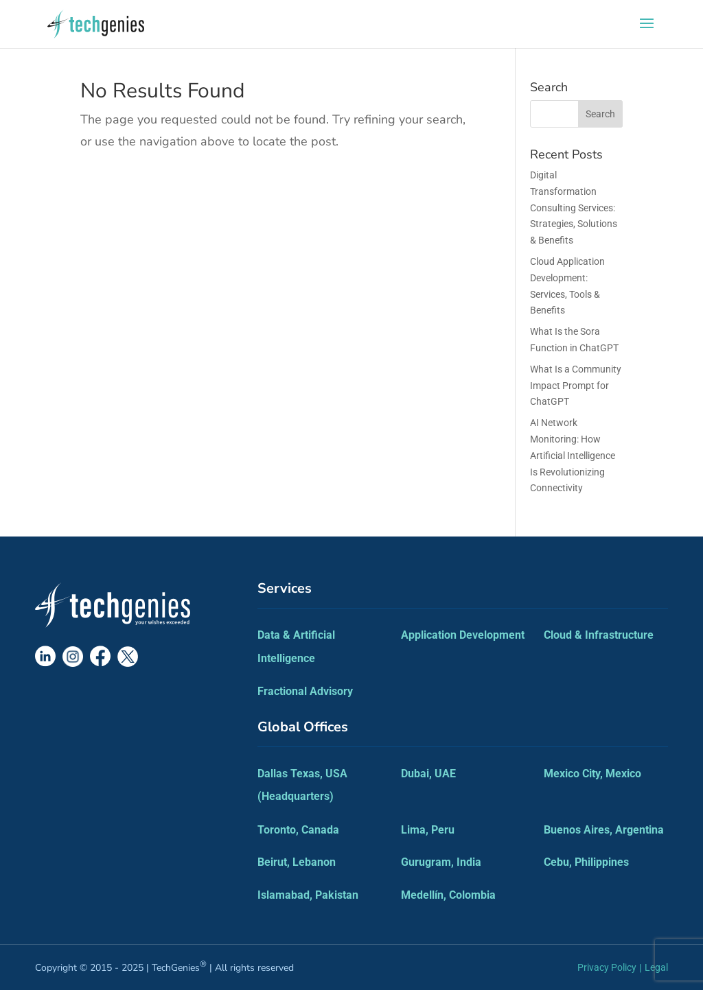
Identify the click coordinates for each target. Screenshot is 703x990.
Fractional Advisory (305, 691)
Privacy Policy (606, 967)
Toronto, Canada (298, 829)
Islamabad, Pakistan (307, 894)
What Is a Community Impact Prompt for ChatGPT (575, 386)
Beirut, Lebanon (296, 862)
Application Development (463, 634)
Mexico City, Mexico (592, 773)
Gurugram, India (441, 862)
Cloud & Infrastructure (599, 634)
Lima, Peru (427, 829)
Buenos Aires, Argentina (604, 829)
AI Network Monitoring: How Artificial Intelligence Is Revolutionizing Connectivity (572, 455)
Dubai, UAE (428, 773)
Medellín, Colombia (448, 894)
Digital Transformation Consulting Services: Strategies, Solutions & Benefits (573, 207)
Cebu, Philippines (586, 862)
